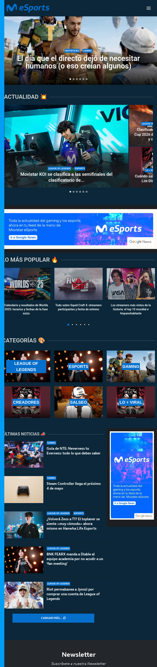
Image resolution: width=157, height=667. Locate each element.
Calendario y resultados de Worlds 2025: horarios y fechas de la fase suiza (26, 309)
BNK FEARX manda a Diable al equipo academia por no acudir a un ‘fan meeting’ (75, 560)
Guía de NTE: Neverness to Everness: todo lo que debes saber (74, 451)
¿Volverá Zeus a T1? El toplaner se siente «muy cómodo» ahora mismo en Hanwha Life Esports (73, 524)
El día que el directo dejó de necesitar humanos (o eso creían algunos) (78, 62)
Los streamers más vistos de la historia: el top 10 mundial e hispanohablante (131, 309)
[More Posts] (53, 618)
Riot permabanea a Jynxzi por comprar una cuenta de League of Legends (73, 599)
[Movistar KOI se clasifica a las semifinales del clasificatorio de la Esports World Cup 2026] (66, 146)
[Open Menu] (149, 8)
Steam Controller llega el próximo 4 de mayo (74, 486)
